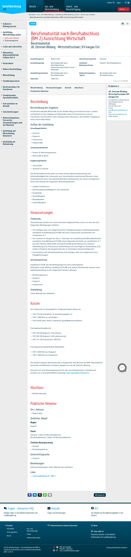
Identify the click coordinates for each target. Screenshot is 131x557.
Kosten (68, 87)
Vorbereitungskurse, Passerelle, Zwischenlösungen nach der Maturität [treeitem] (12, 121)
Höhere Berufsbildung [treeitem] (12, 69)
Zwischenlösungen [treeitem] (10, 111)
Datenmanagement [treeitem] (11, 40)
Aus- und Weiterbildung (45, 15)
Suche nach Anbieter (88, 15)
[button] (30, 495)
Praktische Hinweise (39, 91)
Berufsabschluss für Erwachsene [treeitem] (11, 88)
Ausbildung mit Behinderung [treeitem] (9, 142)
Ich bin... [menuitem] (124, 9)
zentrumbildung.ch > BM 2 (43, 476)
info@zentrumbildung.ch (118, 110)
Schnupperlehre (12, 532)
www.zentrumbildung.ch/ (117, 114)
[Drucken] (123, 23)
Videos (29, 534)
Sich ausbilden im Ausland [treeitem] (10, 104)
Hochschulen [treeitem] (8, 63)
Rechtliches (116, 547)
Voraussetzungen (54, 87)
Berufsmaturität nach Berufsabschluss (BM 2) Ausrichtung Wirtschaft (56, 17)
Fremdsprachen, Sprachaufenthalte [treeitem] (10, 96)
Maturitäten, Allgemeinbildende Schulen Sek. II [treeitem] (11, 55)
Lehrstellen (10, 529)
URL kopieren (100, 495)
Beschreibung (37, 87)
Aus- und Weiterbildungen (32, 530)
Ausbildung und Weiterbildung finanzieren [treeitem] (9, 133)
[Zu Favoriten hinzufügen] (127, 23)
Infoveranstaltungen (33, 538)
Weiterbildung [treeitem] (9, 75)
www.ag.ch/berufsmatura (77, 373)
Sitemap (108, 547)
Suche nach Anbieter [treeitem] (12, 38)
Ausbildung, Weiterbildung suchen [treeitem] (12, 33)
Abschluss (79, 87)
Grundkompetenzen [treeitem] (11, 81)
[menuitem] (35, 6)
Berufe (9, 536)
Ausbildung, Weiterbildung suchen (67, 15)
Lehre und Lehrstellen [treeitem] (12, 46)
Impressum (124, 547)
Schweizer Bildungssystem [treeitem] (9, 25)
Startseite (32, 15)
